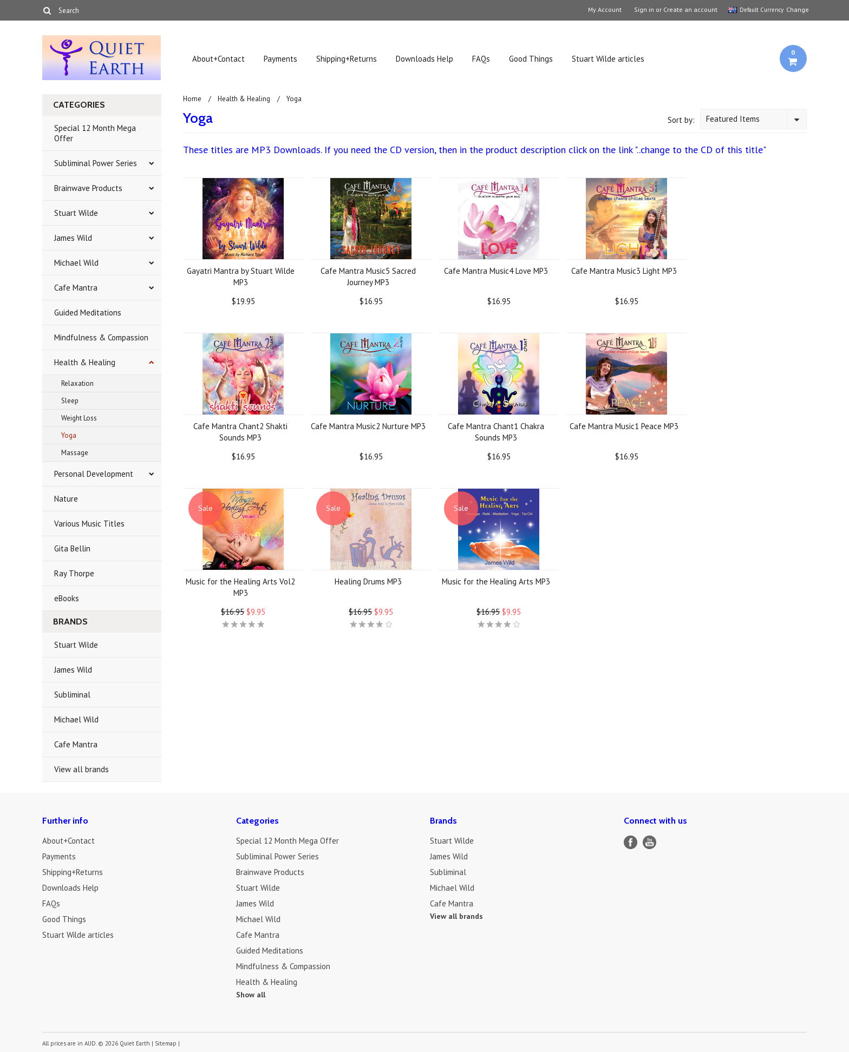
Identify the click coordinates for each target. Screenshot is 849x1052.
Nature (66, 499)
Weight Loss (79, 418)
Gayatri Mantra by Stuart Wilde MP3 (241, 276)
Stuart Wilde (76, 213)
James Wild (73, 238)
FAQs (481, 59)
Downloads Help (424, 59)
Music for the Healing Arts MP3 (496, 581)
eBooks (66, 598)
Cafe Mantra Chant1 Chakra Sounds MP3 (496, 432)
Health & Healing (84, 362)
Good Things (531, 59)
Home (192, 98)
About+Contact (218, 59)
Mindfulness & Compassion (101, 337)
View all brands (81, 769)
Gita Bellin (72, 548)
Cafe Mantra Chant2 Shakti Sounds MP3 (240, 432)
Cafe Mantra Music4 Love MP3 (496, 271)
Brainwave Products (88, 188)
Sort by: (681, 120)
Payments (280, 59)
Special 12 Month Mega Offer (95, 133)
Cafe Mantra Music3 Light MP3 (624, 271)
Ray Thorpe (74, 573)
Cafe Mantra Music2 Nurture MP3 (368, 426)
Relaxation (77, 383)
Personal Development (93, 474)
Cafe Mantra (75, 287)
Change (796, 9)
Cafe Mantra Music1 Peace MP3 (624, 426)
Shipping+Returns (346, 59)
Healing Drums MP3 (368, 581)
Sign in (644, 10)
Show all (250, 995)
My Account (605, 10)
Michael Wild (76, 263)
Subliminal (72, 694)
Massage (74, 452)
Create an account (690, 10)
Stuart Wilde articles (608, 59)
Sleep (70, 400)
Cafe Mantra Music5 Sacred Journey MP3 (368, 276)
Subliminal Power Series (95, 163)
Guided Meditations (87, 312)
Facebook (630, 842)
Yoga (68, 435)
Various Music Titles (89, 523)
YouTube (649, 842)
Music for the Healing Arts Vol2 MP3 (240, 587)
